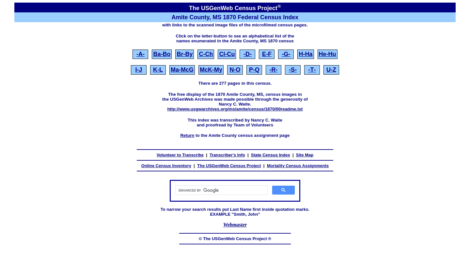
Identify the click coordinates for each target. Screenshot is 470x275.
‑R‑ (274, 69)
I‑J (138, 69)
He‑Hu (327, 54)
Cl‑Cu (227, 54)
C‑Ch (206, 54)
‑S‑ (293, 69)
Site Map (304, 154)
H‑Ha (305, 54)
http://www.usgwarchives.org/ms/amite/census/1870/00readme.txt (235, 109)
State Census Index (270, 154)
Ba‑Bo (161, 54)
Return (187, 135)
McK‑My (211, 69)
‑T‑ (312, 69)
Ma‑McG (182, 69)
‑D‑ (247, 54)
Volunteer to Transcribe (180, 154)
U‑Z (331, 69)
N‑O (235, 69)
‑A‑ (140, 54)
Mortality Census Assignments (298, 165)
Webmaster (235, 224)
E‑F (267, 54)
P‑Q (254, 69)
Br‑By (185, 54)
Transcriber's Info (227, 154)
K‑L (158, 69)
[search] (221, 190)
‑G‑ (286, 54)
